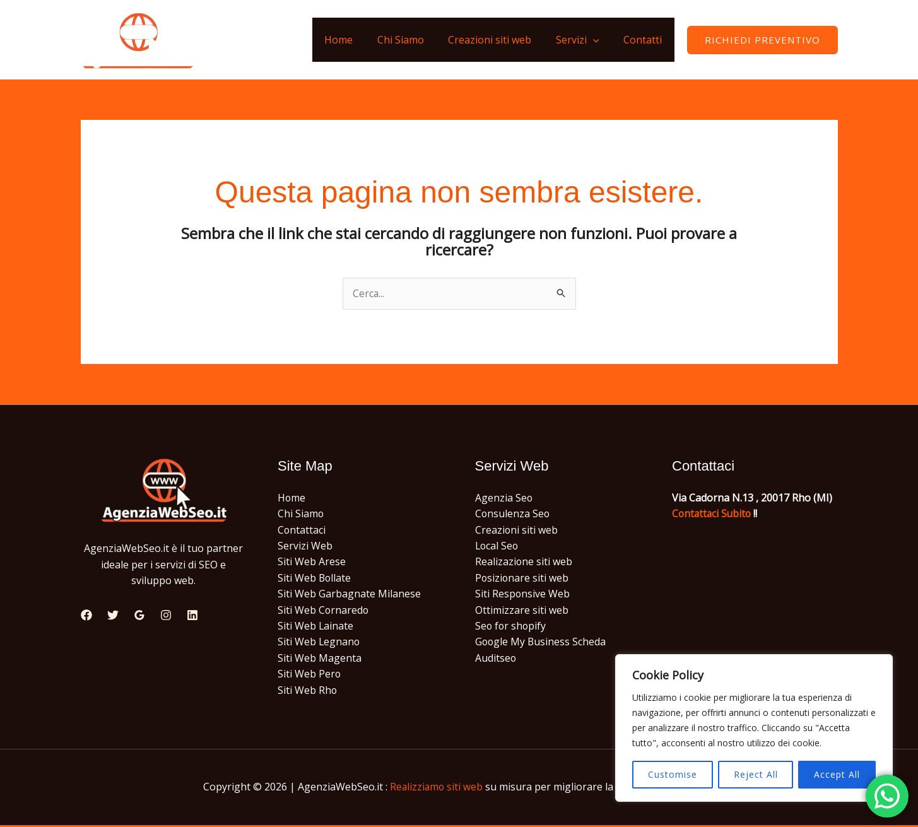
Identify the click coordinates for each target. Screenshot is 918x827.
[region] (754, 728)
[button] (762, 40)
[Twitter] (113, 615)
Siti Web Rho (308, 692)
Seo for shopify (511, 627)
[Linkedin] (192, 615)
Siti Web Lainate (316, 627)
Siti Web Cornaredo (324, 611)
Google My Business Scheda (541, 643)
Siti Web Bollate (315, 578)
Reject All (756, 774)
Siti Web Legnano (319, 643)
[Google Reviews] (139, 615)
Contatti (645, 40)
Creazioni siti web (500, 40)
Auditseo (496, 659)
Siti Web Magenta (320, 659)
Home (357, 40)
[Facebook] (86, 615)
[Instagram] (166, 615)
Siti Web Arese (312, 563)
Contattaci (302, 530)
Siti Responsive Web (522, 595)
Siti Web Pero (309, 676)
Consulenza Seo (513, 514)
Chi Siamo (415, 40)
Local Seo (497, 546)
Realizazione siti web (524, 563)
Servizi (584, 40)
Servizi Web (305, 546)
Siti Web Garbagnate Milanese (349, 595)
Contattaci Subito (713, 514)
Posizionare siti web (522, 578)
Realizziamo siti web (436, 788)
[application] (599, 40)
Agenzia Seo (504, 498)
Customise (672, 774)
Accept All (837, 774)
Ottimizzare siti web (521, 611)
